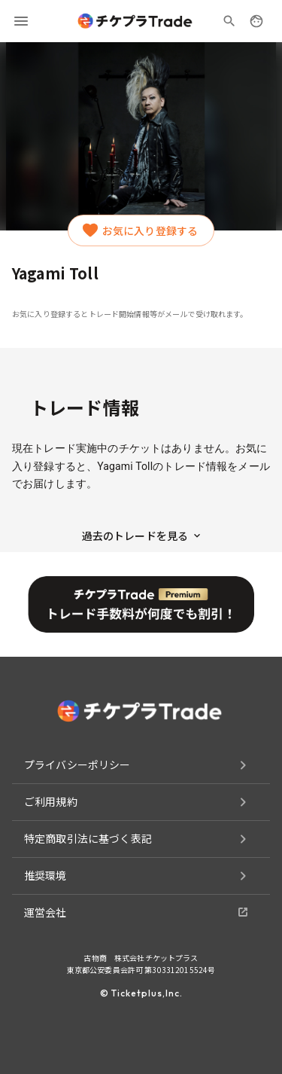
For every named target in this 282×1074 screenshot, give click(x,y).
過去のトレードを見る (141, 535)
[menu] (21, 21)
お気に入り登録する (141, 230)
